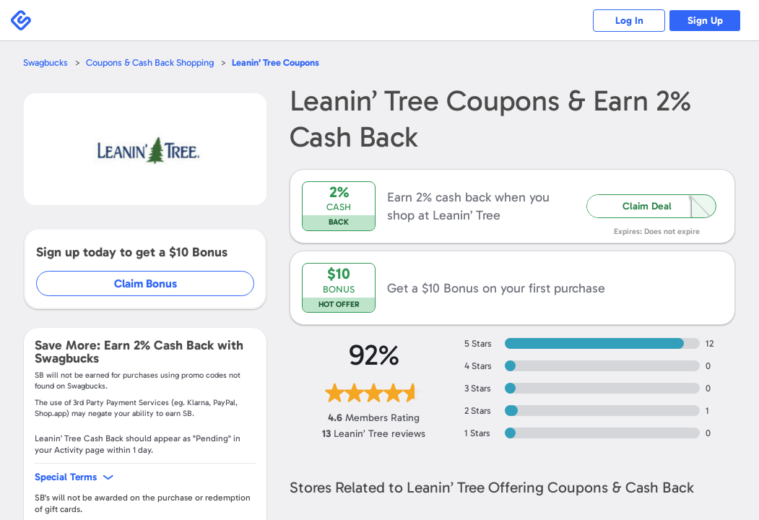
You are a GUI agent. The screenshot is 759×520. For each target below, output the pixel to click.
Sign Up (705, 20)
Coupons (275, 62)
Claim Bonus (145, 283)
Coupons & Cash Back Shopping (150, 62)
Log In (629, 20)
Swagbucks (45, 62)
